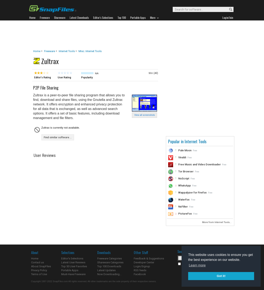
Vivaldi (182, 157)
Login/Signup (142, 266)
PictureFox (185, 213)
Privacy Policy (39, 270)
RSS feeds (140, 270)
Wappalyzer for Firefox (192, 192)
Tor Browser (186, 171)
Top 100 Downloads (109, 266)
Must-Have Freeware (73, 274)
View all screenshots (144, 115)
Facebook (140, 274)
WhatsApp (184, 185)
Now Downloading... (109, 274)
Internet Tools (67, 51)
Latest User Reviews (73, 262)
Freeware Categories (109, 258)
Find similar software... (58, 137)
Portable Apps (69, 270)
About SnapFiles (41, 266)
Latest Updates (106, 270)
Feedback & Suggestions (149, 258)
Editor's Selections (72, 258)
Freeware (49, 51)
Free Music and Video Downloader (199, 164)
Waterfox (184, 199)
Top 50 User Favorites (74, 266)
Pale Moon (184, 150)
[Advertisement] (132, 35)
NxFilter (183, 206)
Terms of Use (39, 274)
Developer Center (144, 262)
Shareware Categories (110, 262)
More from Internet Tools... (217, 222)
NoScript (183, 178)
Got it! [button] (221, 276)
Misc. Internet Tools (90, 51)
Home (36, 51)
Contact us (37, 262)
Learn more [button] (197, 265)
